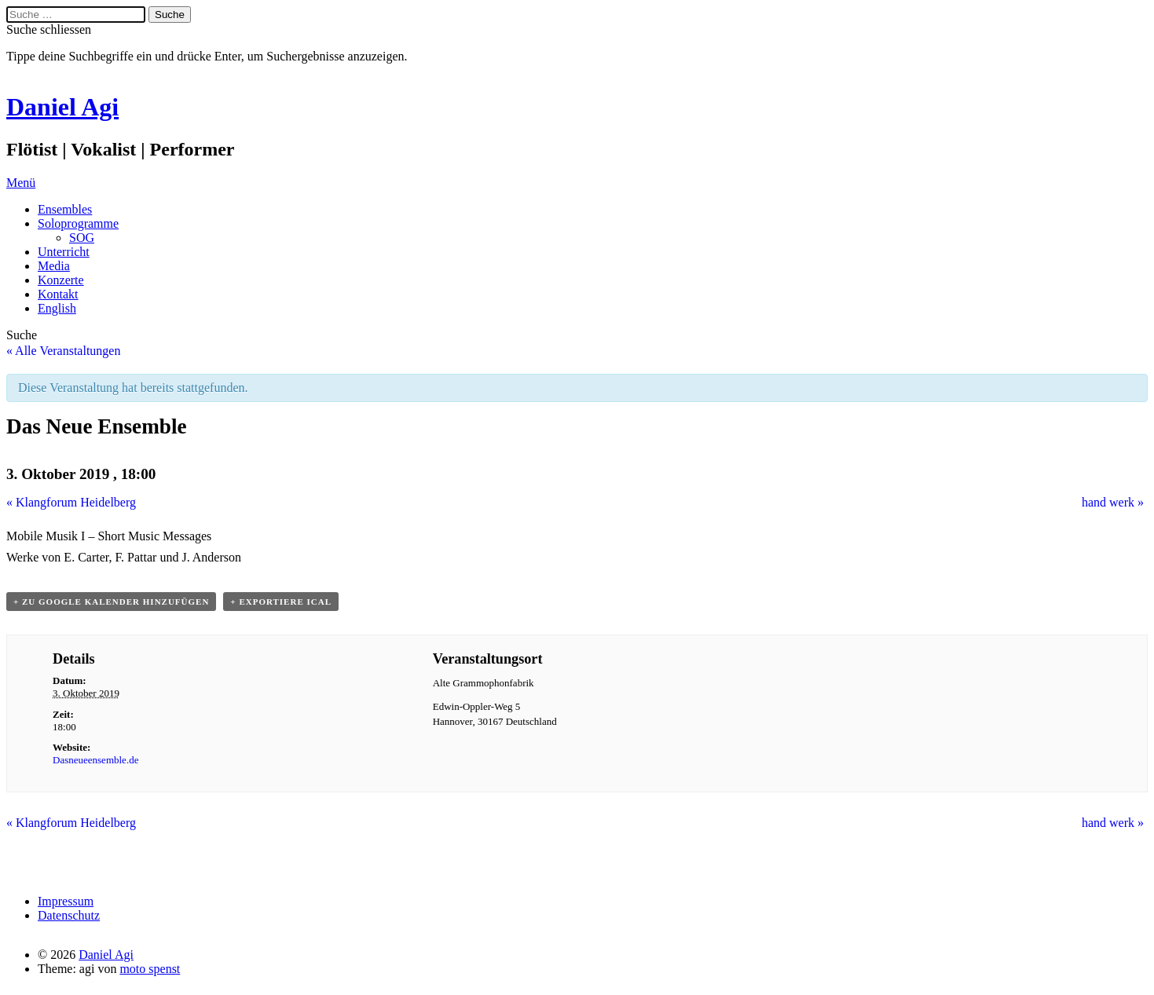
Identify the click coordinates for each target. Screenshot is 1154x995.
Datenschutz (69, 915)
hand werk (1113, 502)
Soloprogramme (78, 223)
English (57, 308)
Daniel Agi (62, 107)
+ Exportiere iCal (281, 601)
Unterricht (64, 251)
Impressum (65, 901)
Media (54, 266)
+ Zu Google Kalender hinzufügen (111, 601)
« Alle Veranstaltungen (63, 350)
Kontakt (58, 294)
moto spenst (149, 968)
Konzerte (61, 280)
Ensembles (65, 209)
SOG (81, 237)
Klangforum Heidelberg (71, 502)
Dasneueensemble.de (95, 760)
